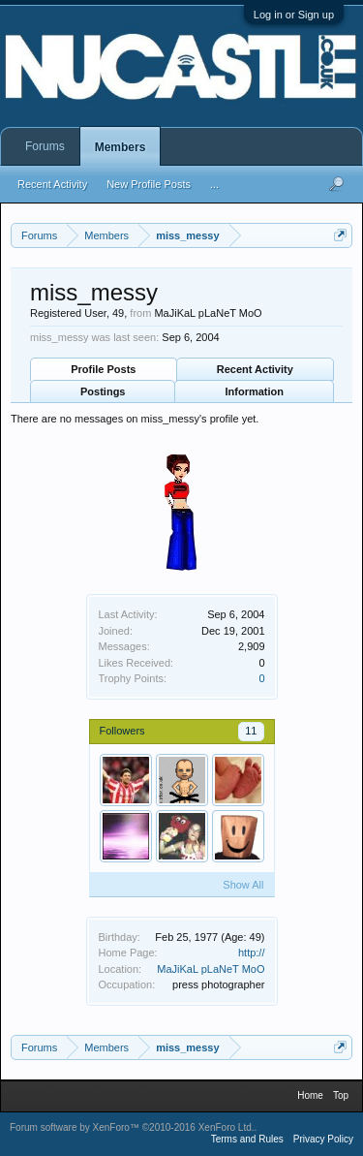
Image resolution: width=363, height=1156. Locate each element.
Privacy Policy (323, 1139)
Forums (45, 146)
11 (251, 730)
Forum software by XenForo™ (132, 1127)
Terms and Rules (247, 1139)
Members (120, 147)
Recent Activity (255, 369)
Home (310, 1095)
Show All (243, 884)
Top (340, 1095)
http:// (251, 952)
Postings (102, 391)
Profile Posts (103, 369)
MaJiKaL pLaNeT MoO (210, 969)
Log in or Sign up (294, 14)
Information (255, 391)
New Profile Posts (148, 184)
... (214, 184)
